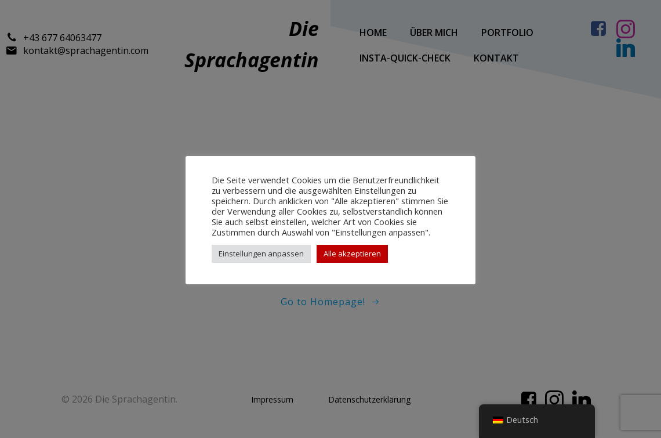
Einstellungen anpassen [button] (261, 253)
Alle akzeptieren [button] (352, 253)
